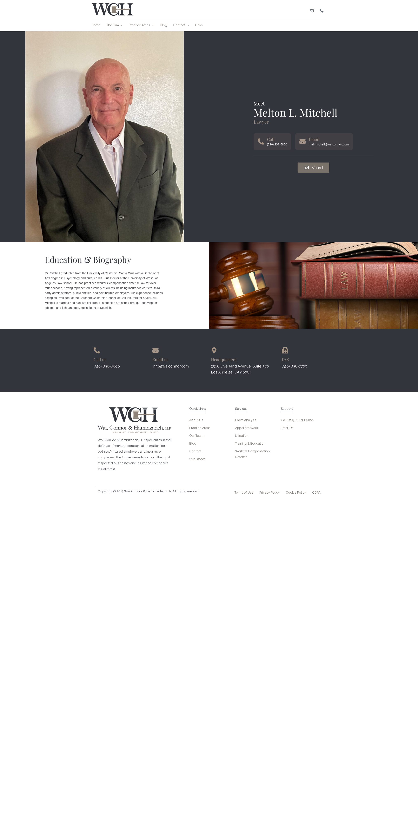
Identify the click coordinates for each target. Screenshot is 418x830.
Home (96, 25)
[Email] (302, 141)
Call (270, 139)
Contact (181, 25)
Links (199, 25)
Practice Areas (141, 25)
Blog (163, 25)
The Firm (114, 25)
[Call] (261, 141)
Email (314, 139)
